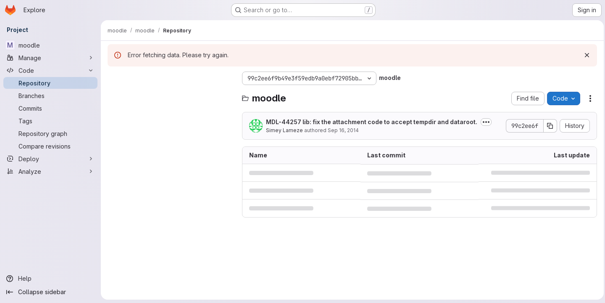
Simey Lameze (284, 130)
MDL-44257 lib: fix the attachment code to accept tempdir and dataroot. (371, 121)
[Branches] (50, 95)
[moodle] (50, 45)
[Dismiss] (585, 55)
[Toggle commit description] (486, 122)
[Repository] (50, 83)
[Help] (50, 278)
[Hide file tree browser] (114, 78)
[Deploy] (50, 159)
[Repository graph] (50, 133)
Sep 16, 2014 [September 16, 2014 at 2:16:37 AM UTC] (343, 130)
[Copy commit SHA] (548, 126)
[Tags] (50, 121)
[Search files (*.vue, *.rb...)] (171, 95)
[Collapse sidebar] (50, 292)
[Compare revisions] (50, 146)
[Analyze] (50, 171)
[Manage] (50, 58)
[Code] (50, 70)
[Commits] (50, 108)
